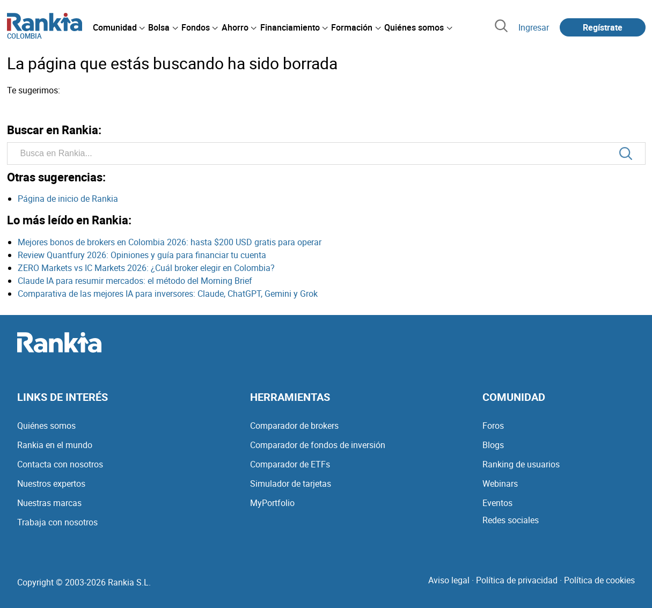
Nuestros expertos (51, 483)
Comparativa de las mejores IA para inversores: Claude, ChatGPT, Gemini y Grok (168, 293)
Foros (493, 425)
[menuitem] (118, 27)
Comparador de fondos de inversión (317, 445)
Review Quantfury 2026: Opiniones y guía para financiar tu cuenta (142, 255)
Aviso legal (449, 580)
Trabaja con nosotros (57, 522)
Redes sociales (510, 520)
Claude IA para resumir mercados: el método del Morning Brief (135, 281)
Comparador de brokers (294, 425)
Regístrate (602, 27)
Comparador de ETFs (290, 464)
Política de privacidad (517, 580)
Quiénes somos (46, 425)
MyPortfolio (272, 503)
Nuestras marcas (49, 503)
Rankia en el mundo (54, 445)
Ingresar (533, 27)
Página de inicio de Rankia (68, 198)
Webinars (500, 483)
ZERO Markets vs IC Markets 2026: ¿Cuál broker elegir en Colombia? (146, 268)
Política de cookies (599, 580)
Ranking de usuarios (521, 464)
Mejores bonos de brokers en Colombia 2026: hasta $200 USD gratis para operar (169, 242)
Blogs (493, 445)
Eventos (497, 503)
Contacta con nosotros (60, 464)
